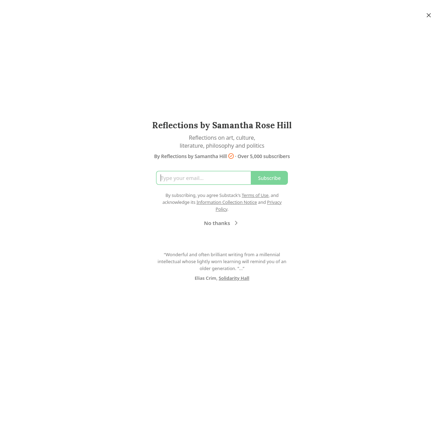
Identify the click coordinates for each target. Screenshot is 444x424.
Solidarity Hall (234, 278)
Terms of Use (255, 195)
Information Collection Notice (226, 202)
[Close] (429, 15)
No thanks (222, 222)
